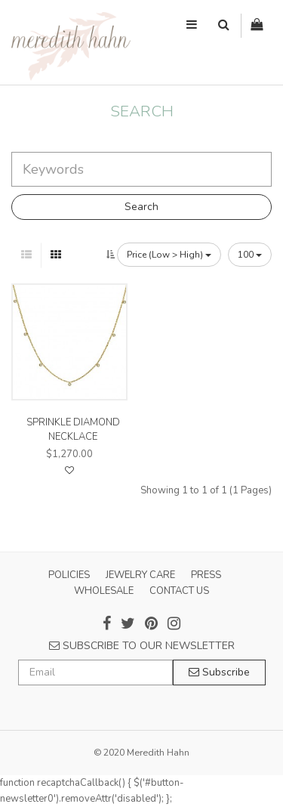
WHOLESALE (104, 591)
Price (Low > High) (169, 255)
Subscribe (219, 672)
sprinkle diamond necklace (73, 429)
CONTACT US (179, 591)
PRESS (206, 575)
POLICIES (69, 575)
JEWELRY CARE (140, 575)
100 (250, 255)
